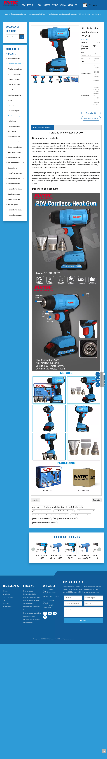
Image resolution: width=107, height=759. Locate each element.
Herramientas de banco (16, 136)
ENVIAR (83, 620)
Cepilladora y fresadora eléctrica (16, 111)
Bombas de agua (14, 194)
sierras (10, 100)
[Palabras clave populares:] (85, 5)
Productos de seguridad (16, 199)
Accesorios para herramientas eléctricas (16, 163)
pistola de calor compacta (86, 511)
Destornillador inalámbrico (16, 74)
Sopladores (12, 121)
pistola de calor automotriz (64, 511)
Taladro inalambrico (15, 69)
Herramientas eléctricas (16, 64)
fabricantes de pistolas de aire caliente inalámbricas (50, 515)
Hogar (5, 591)
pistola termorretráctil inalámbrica (44, 523)
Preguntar (91, 113)
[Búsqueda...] (12, 36)
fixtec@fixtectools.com (51, 596)
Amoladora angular (14, 95)
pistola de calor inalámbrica (81, 515)
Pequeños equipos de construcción (16, 173)
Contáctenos (7, 607)
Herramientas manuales (16, 178)
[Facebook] (45, 613)
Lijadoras (11, 105)
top (104, 751)
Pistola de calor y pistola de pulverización (16, 116)
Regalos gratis (13, 205)
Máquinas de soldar (15, 152)
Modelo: (84, 43)
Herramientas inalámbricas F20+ (16, 58)
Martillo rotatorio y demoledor (16, 90)
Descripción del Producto (42, 127)
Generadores (12, 168)
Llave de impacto (14, 85)
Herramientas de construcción (16, 210)
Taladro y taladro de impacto (16, 79)
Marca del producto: (84, 47)
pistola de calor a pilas (75, 507)
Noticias (6, 603)
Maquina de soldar (14, 142)
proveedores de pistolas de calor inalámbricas (48, 507)
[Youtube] (55, 613)
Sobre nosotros (8, 597)
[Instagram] (45, 617)
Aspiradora (12, 131)
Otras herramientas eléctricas (16, 147)
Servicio (6, 600)
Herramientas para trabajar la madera (16, 215)
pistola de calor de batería (41, 519)
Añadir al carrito (91, 118)
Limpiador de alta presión (16, 126)
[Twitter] (50, 613)
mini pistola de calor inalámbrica (65, 519)
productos (6, 594)
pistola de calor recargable (41, 511)
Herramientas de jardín (16, 189)
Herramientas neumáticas (16, 184)
